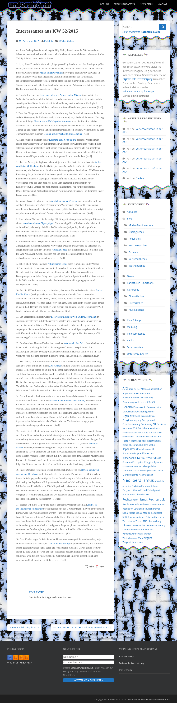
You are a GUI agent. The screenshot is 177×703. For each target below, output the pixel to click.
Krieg (147, 462)
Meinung (132, 327)
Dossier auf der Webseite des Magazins (63, 134)
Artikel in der (67, 400)
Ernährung (146, 424)
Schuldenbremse (151, 508)
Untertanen (128, 529)
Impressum (125, 670)
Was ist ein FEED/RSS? (19, 662)
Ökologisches (136, 232)
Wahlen (147, 533)
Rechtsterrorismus (149, 504)
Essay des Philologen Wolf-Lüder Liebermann (73, 317)
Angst (125, 393)
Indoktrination (154, 440)
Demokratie (139, 407)
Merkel (160, 470)
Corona (128, 407)
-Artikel (55, 365)
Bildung (149, 397)
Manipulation (150, 466)
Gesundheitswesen (144, 436)
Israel (125, 444)
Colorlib (143, 699)
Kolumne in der (73, 343)
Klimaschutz (148, 453)
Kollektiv (48, 41)
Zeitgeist (147, 538)
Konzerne (127, 462)
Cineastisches (136, 296)
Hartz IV (127, 440)
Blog (129, 218)
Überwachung (154, 521)
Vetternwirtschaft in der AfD (142, 130)
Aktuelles (132, 211)
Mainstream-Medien (132, 466)
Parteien (136, 486)
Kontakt (162, 4)
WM (139, 538)
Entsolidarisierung (131, 424)
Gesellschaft (128, 436)
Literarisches (136, 303)
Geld (159, 432)
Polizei (143, 490)
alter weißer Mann (138, 388)
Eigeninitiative (131, 415)
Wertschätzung (130, 538)
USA (136, 529)
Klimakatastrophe (132, 453)
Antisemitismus (136, 393)
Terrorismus (129, 521)
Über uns (104, 4)
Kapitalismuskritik (145, 449)
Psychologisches (138, 245)
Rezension (128, 508)
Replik (130, 340)
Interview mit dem (38, 223)
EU (154, 424)
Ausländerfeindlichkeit (134, 397)
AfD (125, 388)
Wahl (140, 533)
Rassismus (143, 494)
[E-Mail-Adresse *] (88, 662)
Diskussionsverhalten (134, 411)
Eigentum (143, 416)
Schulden (138, 508)
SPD (125, 517)
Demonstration (154, 407)
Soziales (133, 252)
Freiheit (126, 432)
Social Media (129, 512)
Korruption (137, 462)
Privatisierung (129, 494)
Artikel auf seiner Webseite (64, 201)
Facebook (127, 428)
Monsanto (133, 474)
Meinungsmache (148, 470)
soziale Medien (143, 512)
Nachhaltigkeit (146, 474)
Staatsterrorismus (136, 517)
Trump (139, 521)
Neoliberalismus (138, 480)
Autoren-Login (127, 656)
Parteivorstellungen (150, 486)
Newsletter (146, 4)
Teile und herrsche (155, 517)
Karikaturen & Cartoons (140, 282)
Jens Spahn (149, 444)
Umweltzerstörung (156, 525)
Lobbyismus (157, 462)
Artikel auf (60, 249)
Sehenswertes (135, 347)
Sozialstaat (156, 512)
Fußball (152, 432)
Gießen (140, 178)
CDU (144, 402)
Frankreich (155, 428)
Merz (125, 474)
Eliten (152, 416)
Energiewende (149, 420)
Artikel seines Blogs (57, 264)
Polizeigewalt (153, 490)
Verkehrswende (130, 533)
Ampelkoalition (154, 388)
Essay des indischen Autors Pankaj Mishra (60, 95)
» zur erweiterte (142, 31)
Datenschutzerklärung (81, 667)
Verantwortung (146, 529)
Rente (161, 504)
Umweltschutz (139, 525)
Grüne (157, 436)
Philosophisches (136, 333)
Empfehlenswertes (124, 4)
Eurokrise (161, 424)
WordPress (164, 699)
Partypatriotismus (131, 490)
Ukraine (127, 525)
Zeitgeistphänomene (133, 542)
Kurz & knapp (134, 320)
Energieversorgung (132, 420)
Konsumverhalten (149, 458)
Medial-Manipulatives (141, 225)
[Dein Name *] (88, 657)
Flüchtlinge (144, 428)
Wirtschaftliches (138, 259)
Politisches (135, 238)
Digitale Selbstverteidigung (137, 79)
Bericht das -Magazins (52, 121)
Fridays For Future (139, 432)
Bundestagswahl (131, 402)
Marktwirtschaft (131, 470)
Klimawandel (130, 457)
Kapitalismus (130, 449)
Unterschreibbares (137, 354)
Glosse (130, 276)
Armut (147, 393)
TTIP (145, 521)
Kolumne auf (62, 140)
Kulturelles (133, 289)
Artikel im (51, 72)
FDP (135, 428)
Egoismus (150, 411)
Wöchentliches (66, 41)
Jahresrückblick (136, 444)
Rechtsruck (156, 499)
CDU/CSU (151, 402)
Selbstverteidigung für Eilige (138, 91)
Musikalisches (136, 309)
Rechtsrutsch (131, 504)
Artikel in (59, 543)
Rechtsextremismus (135, 499)
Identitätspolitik (138, 440)
